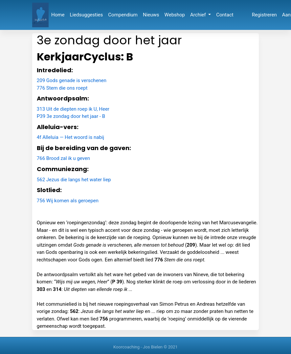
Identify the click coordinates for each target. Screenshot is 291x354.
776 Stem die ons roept (62, 88)
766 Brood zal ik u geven (63, 158)
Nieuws (151, 15)
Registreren (264, 15)
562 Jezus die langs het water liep (74, 180)
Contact (224, 15)
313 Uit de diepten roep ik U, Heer (73, 109)
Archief (198, 15)
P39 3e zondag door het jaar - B (71, 116)
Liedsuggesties (86, 15)
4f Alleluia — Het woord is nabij (70, 137)
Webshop (175, 15)
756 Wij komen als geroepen (68, 201)
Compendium (123, 15)
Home (57, 15)
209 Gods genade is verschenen (71, 80)
